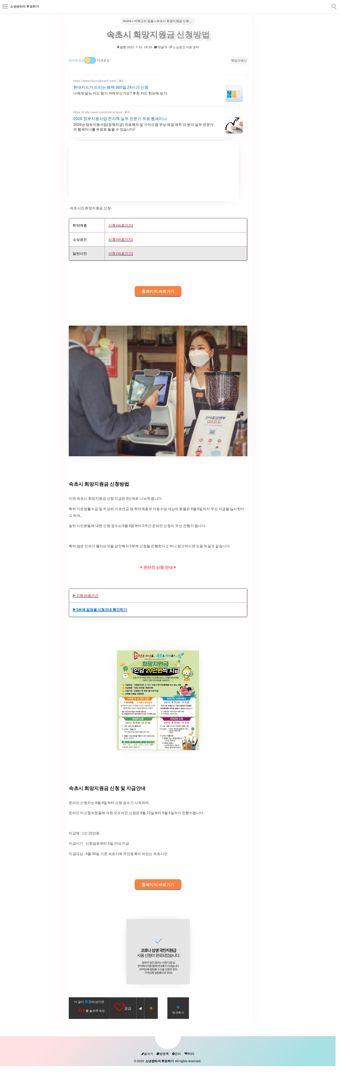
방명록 (163, 1053)
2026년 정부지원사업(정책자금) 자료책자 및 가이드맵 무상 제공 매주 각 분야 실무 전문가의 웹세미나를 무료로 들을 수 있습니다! (143, 127)
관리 (176, 1053)
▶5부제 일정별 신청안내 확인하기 (100, 609)
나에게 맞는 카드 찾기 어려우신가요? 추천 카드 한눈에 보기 (120, 93)
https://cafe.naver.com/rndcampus (97, 112)
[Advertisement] (154, 171)
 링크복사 (239, 60)
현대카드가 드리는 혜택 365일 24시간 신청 (111, 87)
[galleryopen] (158, 391)
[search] (333, 6)
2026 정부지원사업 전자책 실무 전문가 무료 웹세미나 (120, 119)
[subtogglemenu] (5, 6)
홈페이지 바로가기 (158, 291)
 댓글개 (160, 47)
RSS (189, 1053)
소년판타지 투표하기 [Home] (24, 6)
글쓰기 (147, 1053)
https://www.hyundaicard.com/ (95, 80)
